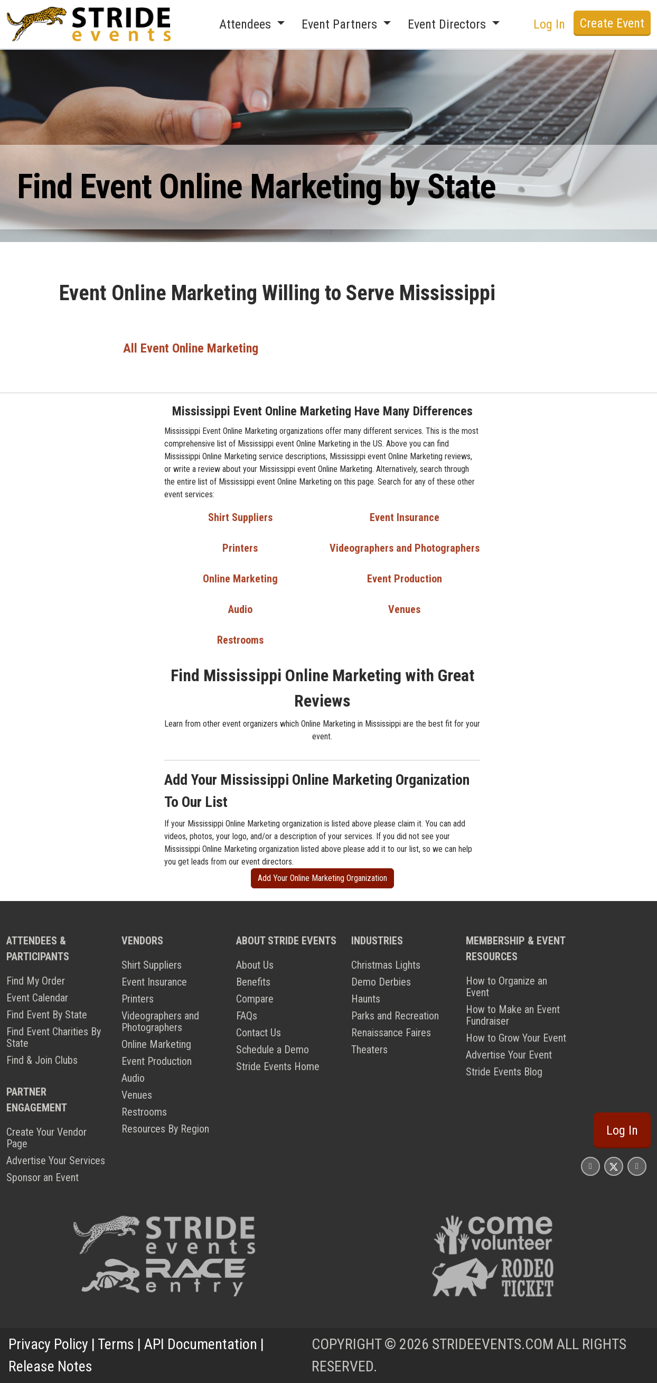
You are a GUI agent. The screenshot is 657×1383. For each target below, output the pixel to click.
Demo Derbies (381, 982)
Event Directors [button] (448, 24)
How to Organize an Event (506, 986)
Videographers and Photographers (405, 548)
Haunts (365, 998)
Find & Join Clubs (42, 1060)
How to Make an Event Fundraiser (513, 1015)
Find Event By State (46, 1014)
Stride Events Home (278, 1066)
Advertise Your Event (509, 1054)
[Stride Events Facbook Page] (590, 1166)
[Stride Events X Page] (613, 1166)
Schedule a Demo (272, 1049)
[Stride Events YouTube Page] (637, 1166)
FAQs (246, 1015)
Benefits (253, 982)
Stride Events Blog (504, 1071)
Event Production (404, 578)
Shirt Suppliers (240, 517)
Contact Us (258, 1032)
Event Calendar (37, 997)
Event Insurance (404, 517)
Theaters (369, 1049)
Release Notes (50, 1366)
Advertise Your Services (55, 1160)
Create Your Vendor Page (46, 1138)
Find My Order (35, 980)
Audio (240, 609)
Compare (255, 998)
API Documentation (200, 1344)
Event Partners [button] (341, 24)
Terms (116, 1344)
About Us (255, 965)
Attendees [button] (246, 24)
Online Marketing (240, 578)
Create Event (612, 23)
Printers (240, 548)
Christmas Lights (385, 965)
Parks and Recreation (395, 1015)
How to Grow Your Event (516, 1038)
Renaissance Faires (391, 1032)
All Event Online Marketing (190, 348)
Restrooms (240, 640)
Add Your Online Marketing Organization (322, 878)
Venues (404, 609)
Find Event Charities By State (53, 1037)
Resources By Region (165, 1128)
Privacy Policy (48, 1344)
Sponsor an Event (42, 1177)
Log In (549, 24)
